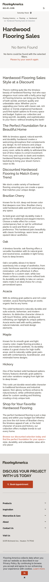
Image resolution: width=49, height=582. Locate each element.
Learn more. (39, 569)
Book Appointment (17, 484)
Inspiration (24, 509)
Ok (24, 573)
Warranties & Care (24, 516)
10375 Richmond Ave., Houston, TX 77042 (18, 541)
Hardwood (33, 18)
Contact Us (24, 528)
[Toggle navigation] (44, 8)
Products (24, 503)
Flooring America (9, 18)
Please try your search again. (24, 59)
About (24, 522)
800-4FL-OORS (8, 8)
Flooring (22, 18)
